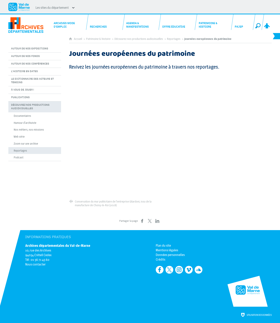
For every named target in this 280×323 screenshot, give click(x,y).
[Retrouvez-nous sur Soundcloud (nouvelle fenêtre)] (198, 270)
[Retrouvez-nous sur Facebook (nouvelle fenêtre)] (160, 270)
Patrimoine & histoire (98, 39)
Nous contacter (35, 264)
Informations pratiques (48, 237)
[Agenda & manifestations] (141, 22)
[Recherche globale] (258, 22)
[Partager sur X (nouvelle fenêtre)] (149, 221)
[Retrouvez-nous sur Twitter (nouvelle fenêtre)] (169, 270)
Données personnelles (170, 255)
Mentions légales (167, 250)
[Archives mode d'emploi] (69, 22)
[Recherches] (105, 22)
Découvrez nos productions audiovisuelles (138, 39)
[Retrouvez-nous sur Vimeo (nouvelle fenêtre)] (189, 270)
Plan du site (163, 245)
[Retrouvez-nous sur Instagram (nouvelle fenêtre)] (179, 270)
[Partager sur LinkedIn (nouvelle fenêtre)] (157, 221)
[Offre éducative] (178, 22)
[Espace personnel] (267, 22)
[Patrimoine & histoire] (214, 22)
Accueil (78, 39)
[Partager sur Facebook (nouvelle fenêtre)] (142, 221)
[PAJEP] (243, 22)
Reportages (173, 39)
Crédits (160, 259)
